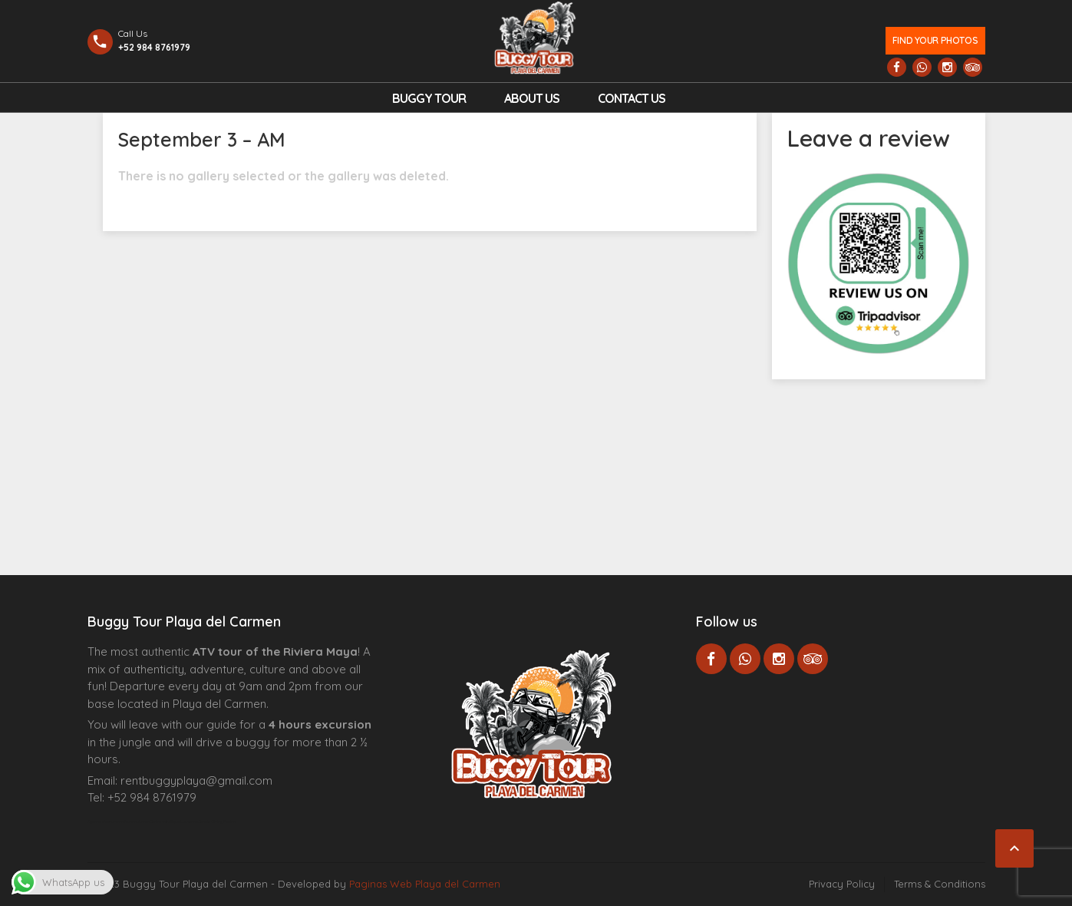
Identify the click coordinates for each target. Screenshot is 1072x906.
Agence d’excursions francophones (118, 821)
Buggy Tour (429, 98)
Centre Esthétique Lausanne (174, 821)
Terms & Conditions (939, 884)
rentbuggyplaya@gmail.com (196, 780)
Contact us (631, 98)
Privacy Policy (842, 884)
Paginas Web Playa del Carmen (424, 884)
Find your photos (935, 40)
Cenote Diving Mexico (217, 821)
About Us (531, 98)
